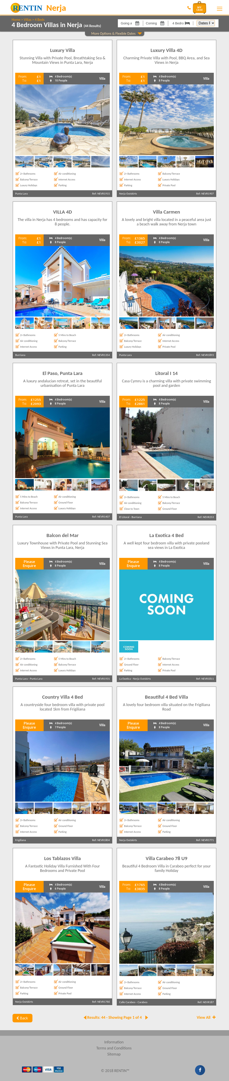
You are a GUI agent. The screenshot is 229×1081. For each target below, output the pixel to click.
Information (114, 1042)
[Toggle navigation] (220, 8)
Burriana (20, 355)
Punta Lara (21, 193)
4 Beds (40, 19)
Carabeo (142, 1002)
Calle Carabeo (127, 1002)
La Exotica (125, 678)
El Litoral (124, 517)
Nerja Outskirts (128, 193)
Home (16, 19)
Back (21, 1018)
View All (206, 1017)
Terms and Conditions (114, 1048)
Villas (27, 19)
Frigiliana (20, 840)
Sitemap (114, 1054)
